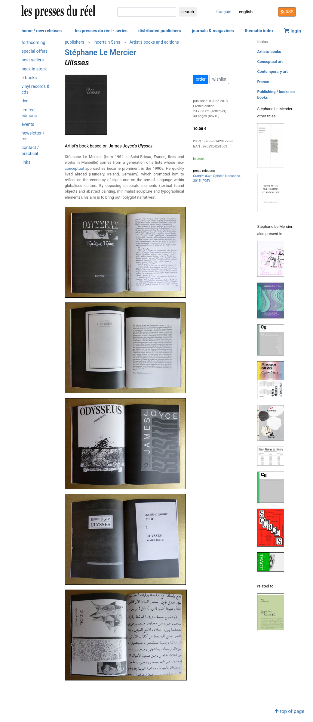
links (26, 162)
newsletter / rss (33, 136)
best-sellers (33, 60)
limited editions (29, 112)
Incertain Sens (107, 42)
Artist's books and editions (154, 42)
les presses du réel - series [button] (101, 30)
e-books (29, 77)
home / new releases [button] (42, 30)
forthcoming (33, 42)
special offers (35, 51)
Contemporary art (272, 71)
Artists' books (269, 51)
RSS (287, 11)
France (263, 81)
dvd (25, 101)
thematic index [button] (259, 30)
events (28, 124)
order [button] (201, 79)
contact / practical (30, 150)
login (292, 31)
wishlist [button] (219, 79)
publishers (74, 42)
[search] (146, 12)
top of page (289, 711)
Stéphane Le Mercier (100, 52)
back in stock (34, 69)
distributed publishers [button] (159, 30)
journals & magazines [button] (213, 30)
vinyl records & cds (36, 89)
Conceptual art (270, 61)
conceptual (74, 168)
